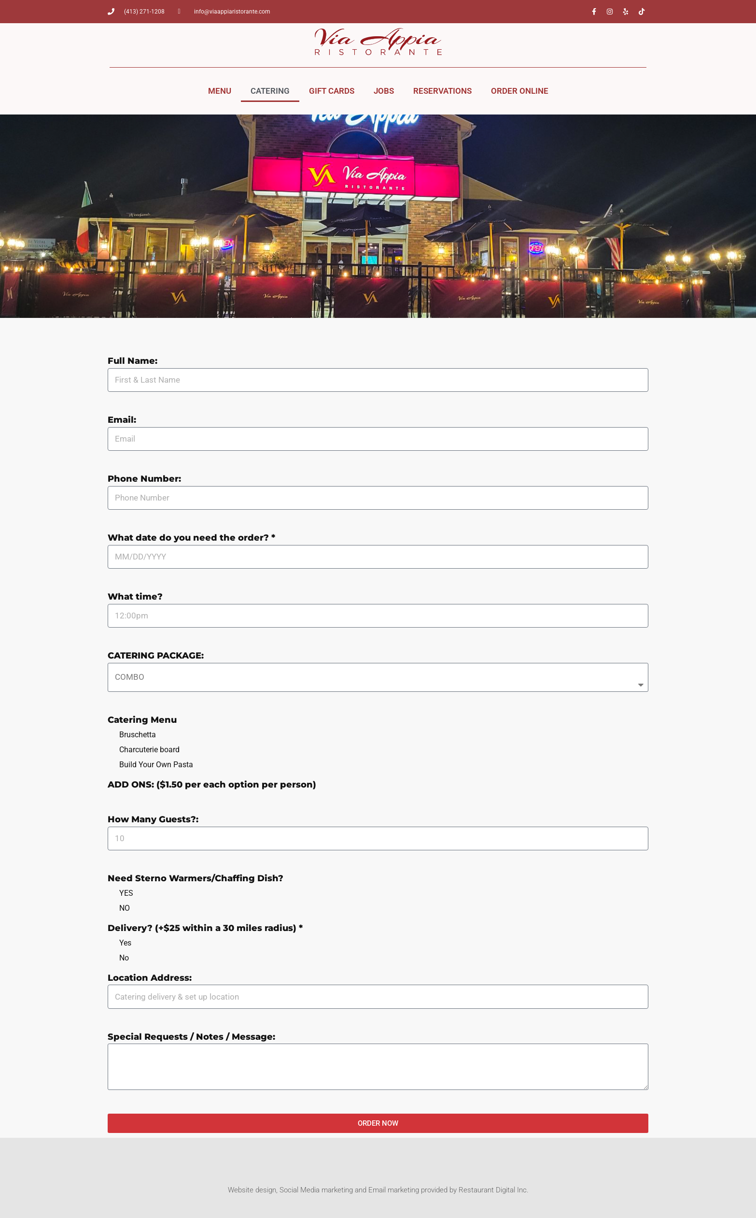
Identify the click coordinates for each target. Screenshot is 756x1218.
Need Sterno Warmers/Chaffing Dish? (195, 879)
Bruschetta (137, 734)
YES (126, 893)
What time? (135, 597)
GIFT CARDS (331, 91)
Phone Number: (144, 479)
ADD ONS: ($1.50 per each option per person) (212, 785)
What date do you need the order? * (191, 538)
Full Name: (132, 361)
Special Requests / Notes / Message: (191, 1037)
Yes (125, 942)
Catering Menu (142, 720)
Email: (122, 420)
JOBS (384, 91)
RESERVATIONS (442, 91)
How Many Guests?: (153, 820)
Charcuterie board (149, 749)
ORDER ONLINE (519, 91)
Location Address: (150, 978)
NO (124, 908)
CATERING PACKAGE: (156, 656)
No (124, 957)
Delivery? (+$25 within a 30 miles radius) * (205, 928)
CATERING (270, 91)
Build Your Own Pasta (156, 764)
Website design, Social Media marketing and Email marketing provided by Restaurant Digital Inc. (378, 1190)
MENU (219, 91)
